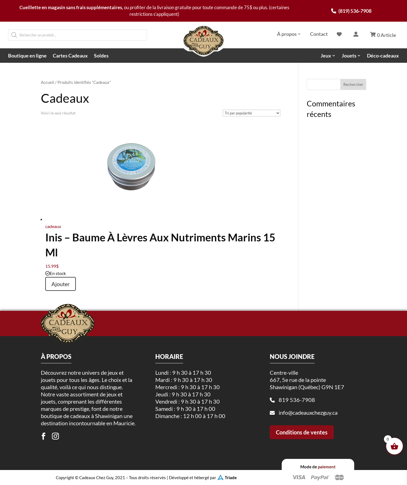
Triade (231, 477)
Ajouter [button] (60, 284)
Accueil (47, 82)
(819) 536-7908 (351, 11)
